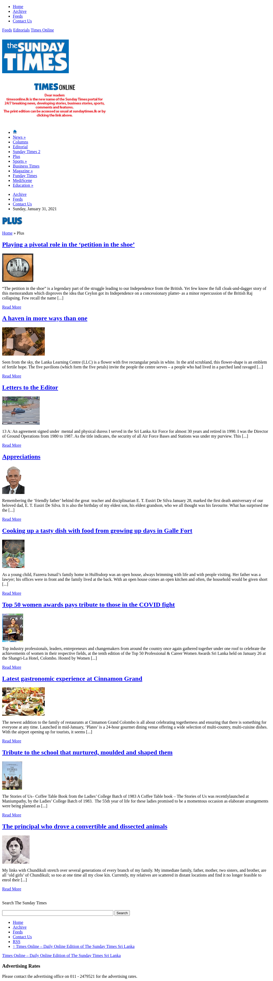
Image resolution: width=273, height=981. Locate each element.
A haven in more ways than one (44, 318)
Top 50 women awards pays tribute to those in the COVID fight (88, 604)
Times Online (42, 30)
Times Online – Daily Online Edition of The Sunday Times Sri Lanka (74, 946)
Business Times (26, 166)
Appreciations (21, 456)
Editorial (20, 147)
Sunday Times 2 (26, 151)
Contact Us (22, 21)
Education (23, 185)
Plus (16, 156)
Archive (20, 11)
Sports (20, 161)
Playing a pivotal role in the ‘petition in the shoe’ (68, 244)
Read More (11, 307)
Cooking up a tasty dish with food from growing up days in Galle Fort (97, 530)
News (19, 137)
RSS (16, 941)
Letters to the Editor (30, 387)
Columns (20, 142)
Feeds (18, 16)
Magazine (23, 171)
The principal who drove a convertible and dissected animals (84, 826)
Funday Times (25, 175)
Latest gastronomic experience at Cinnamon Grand (72, 678)
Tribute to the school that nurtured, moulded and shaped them (87, 752)
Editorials (21, 30)
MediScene (22, 180)
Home (18, 6)
